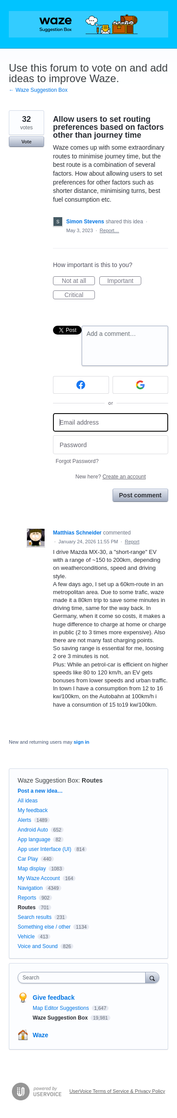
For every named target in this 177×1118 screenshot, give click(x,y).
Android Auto (33, 830)
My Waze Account (39, 878)
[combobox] (83, 978)
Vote (26, 141)
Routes (92, 780)
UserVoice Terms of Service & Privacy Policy (117, 1091)
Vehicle (26, 937)
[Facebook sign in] (81, 385)
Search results (35, 917)
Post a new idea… (40, 791)
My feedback (33, 810)
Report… (109, 230)
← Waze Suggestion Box (38, 90)
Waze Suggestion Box (48, 780)
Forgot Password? (77, 461)
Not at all (78, 281)
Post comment (140, 495)
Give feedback (54, 997)
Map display (32, 869)
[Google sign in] (141, 385)
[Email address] (110, 422)
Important (124, 281)
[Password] (110, 444)
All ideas (28, 801)
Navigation (30, 888)
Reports (27, 898)
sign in (81, 742)
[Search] (152, 977)
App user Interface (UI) (44, 849)
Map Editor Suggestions (61, 1008)
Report (132, 541)
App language (34, 839)
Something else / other (44, 927)
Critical (79, 295)
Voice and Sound (38, 946)
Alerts (24, 820)
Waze (40, 1035)
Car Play (28, 859)
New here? (110, 477)
